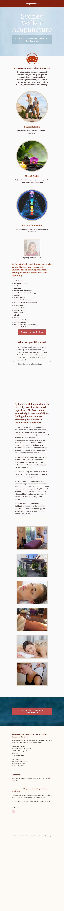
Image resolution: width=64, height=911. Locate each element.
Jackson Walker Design (45, 910)
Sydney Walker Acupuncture (32, 23)
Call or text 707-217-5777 (32, 329)
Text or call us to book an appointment (32, 757)
